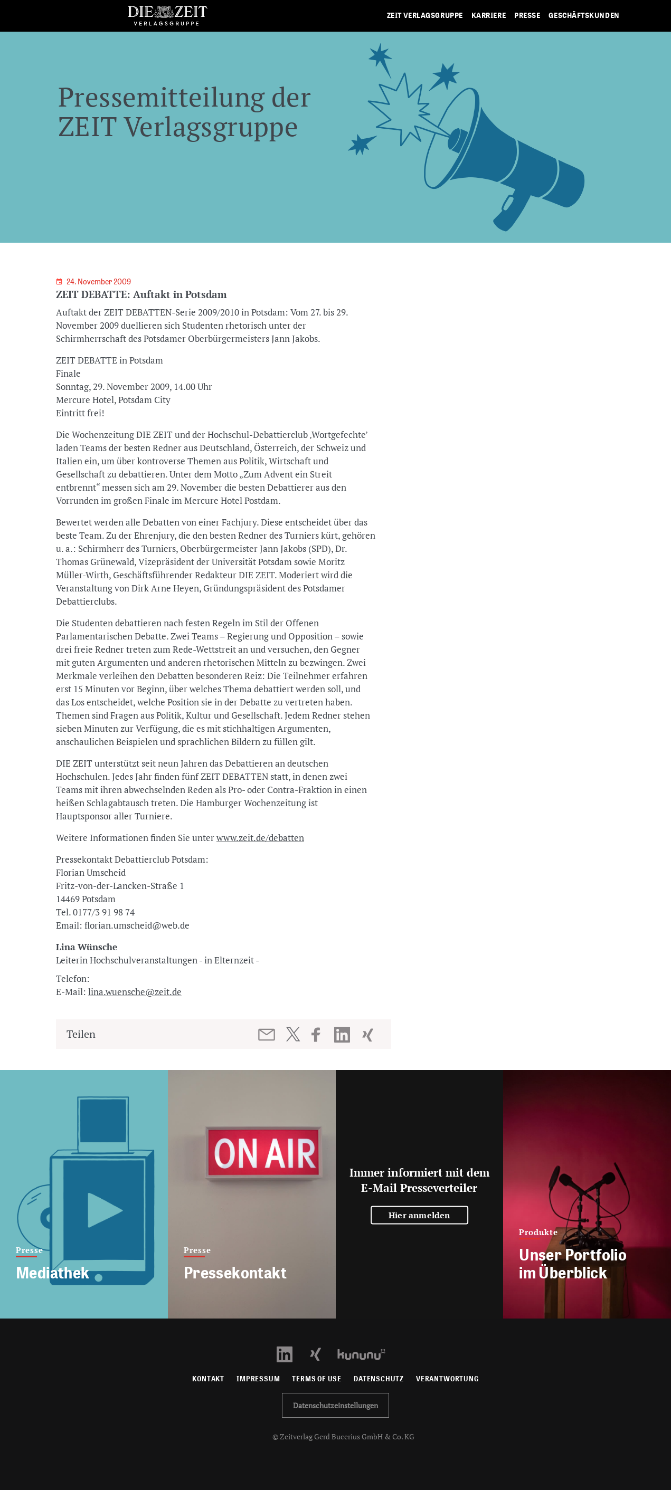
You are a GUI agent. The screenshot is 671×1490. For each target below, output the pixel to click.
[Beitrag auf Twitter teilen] (292, 1034)
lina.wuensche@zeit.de (135, 992)
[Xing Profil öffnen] (321, 1354)
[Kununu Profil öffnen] (366, 1354)
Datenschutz (379, 1379)
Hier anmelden (419, 1214)
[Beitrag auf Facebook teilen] (320, 1034)
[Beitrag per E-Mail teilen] (267, 1035)
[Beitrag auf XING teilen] (369, 1035)
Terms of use (317, 1379)
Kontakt (208, 1379)
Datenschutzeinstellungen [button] (335, 1405)
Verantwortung (447, 1379)
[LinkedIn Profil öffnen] (290, 1354)
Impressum (258, 1379)
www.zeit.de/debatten (260, 838)
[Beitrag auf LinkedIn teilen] (343, 1035)
